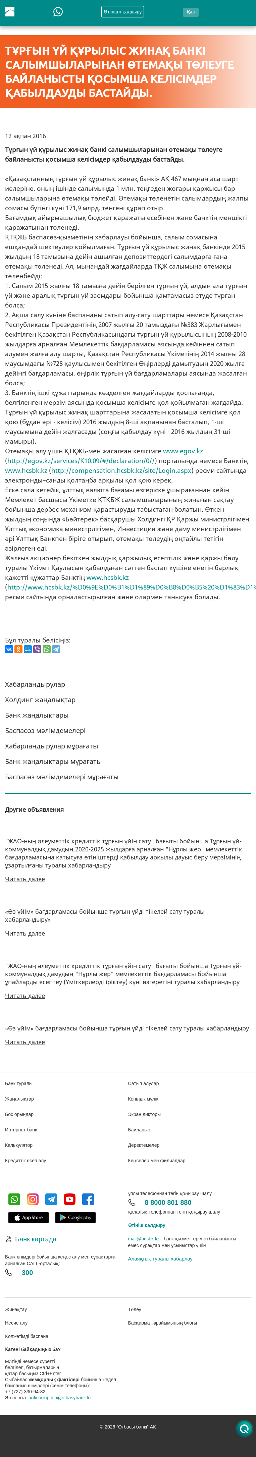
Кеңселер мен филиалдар (157, 1160)
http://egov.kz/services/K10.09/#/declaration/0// (81, 460)
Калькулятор (19, 1145)
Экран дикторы (144, 1114)
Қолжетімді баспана (26, 1336)
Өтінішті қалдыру (123, 11)
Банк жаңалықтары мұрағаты (53, 761)
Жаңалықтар (19, 1099)
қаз (191, 11)
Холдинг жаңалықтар (40, 699)
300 (27, 1272)
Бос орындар (19, 1114)
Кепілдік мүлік (143, 1099)
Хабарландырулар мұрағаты (51, 745)
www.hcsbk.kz (26, 470)
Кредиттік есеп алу (25, 1160)
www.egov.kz (183, 451)
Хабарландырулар (35, 684)
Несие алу (16, 1323)
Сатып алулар (143, 1083)
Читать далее (25, 879)
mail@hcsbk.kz (144, 1238)
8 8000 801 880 (168, 1202)
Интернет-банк (21, 1129)
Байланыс (139, 1129)
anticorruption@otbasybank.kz (60, 1397)
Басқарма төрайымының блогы (162, 1323)
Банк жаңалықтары (37, 715)
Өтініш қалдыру (146, 1225)
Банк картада (35, 1239)
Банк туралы (19, 1083)
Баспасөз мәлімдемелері (45, 730)
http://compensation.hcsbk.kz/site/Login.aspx (121, 470)
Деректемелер (144, 1145)
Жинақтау (16, 1309)
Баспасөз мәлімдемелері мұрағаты (62, 776)
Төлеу (134, 1309)
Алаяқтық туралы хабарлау (160, 1259)
